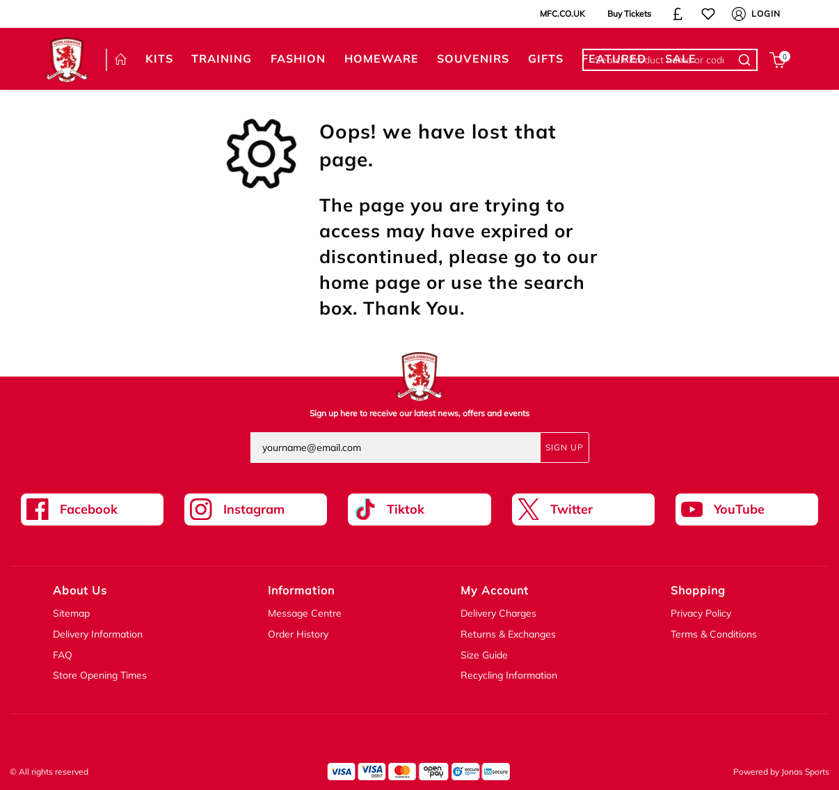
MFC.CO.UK (562, 13)
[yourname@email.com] (395, 447)
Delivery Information (98, 634)
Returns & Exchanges (508, 634)
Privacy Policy (701, 613)
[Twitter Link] (583, 509)
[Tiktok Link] (419, 509)
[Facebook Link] (92, 509)
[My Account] (739, 14)
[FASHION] (298, 59)
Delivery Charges (498, 613)
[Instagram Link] (255, 509)
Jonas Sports (805, 771)
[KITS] (159, 59)
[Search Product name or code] (746, 60)
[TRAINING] (222, 59)
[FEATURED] (614, 59)
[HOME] (121, 60)
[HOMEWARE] (381, 59)
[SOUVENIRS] (473, 59)
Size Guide (484, 655)
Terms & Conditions (714, 634)
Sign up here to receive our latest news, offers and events (419, 413)
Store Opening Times (100, 675)
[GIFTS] (545, 59)
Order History (298, 634)
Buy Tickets (629, 13)
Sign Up (564, 447)
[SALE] (681, 59)
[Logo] (67, 58)
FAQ (62, 655)
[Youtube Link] (747, 509)
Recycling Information (509, 675)
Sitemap (71, 613)
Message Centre (305, 613)
